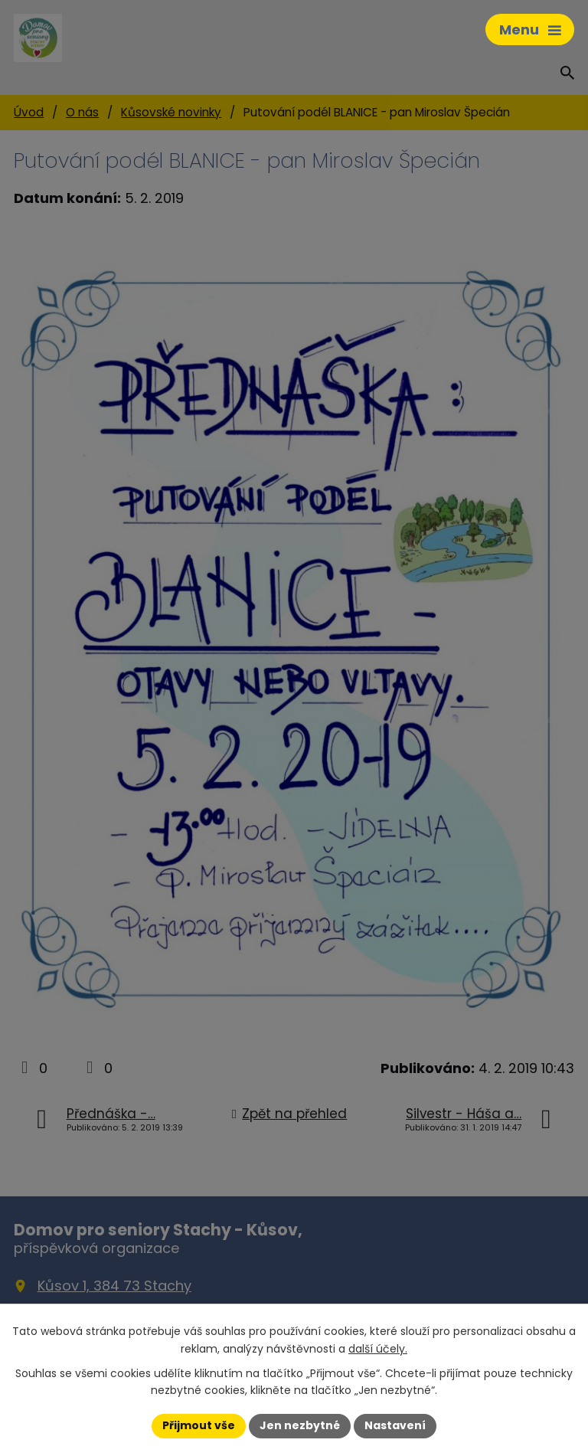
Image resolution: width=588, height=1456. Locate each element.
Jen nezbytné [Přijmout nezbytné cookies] (300, 1425)
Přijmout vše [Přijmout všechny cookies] (198, 1425)
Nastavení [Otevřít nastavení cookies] (395, 1425)
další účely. (377, 1348)
